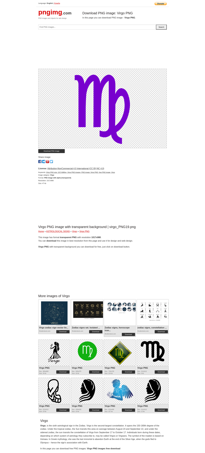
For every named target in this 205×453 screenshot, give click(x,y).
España (57, 3)
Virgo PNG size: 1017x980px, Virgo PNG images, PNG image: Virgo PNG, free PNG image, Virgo (80, 172)
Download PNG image (51, 151)
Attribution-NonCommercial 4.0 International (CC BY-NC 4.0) (75, 168)
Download (62, 332)
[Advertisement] (102, 50)
